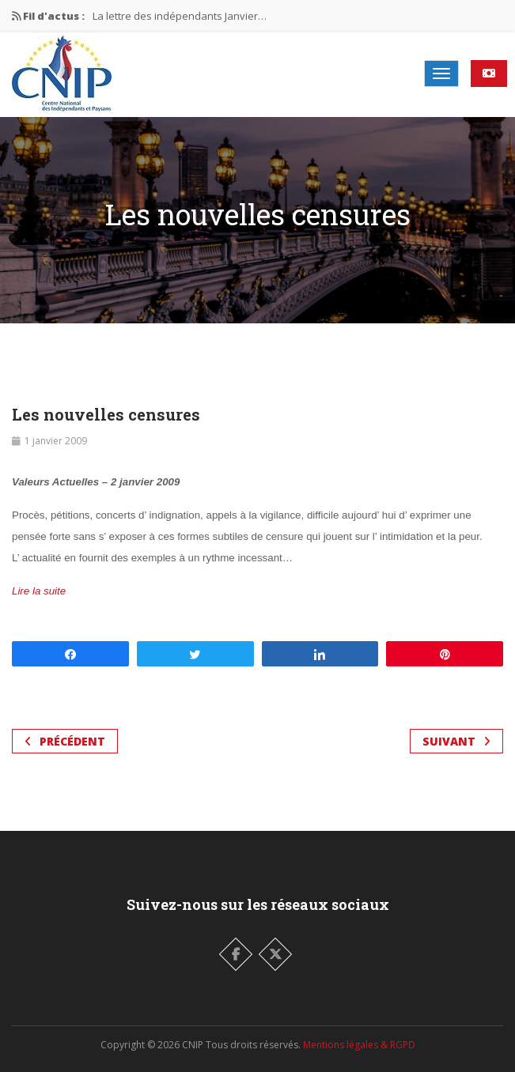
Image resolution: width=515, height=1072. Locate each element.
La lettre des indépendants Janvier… (180, 16)
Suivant (456, 741)
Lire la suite (39, 591)
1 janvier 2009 (56, 440)
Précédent (65, 741)
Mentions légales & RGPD (359, 1044)
